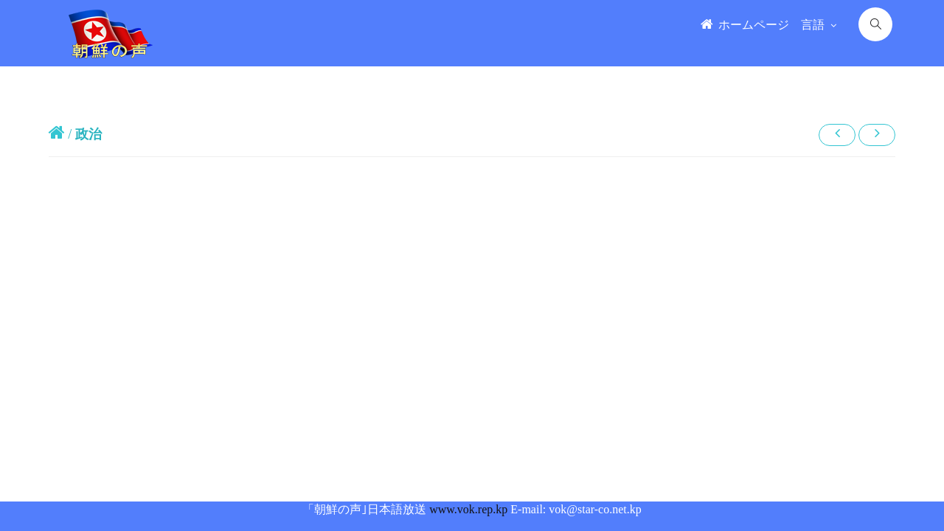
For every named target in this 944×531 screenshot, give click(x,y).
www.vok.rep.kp (468, 509)
